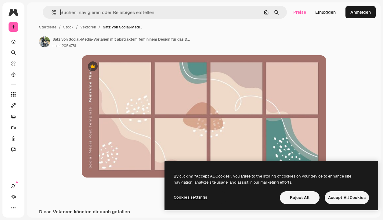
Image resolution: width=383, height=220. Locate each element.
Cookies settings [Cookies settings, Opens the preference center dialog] (190, 197)
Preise (299, 12)
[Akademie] (13, 197)
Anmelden (360, 12)
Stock (68, 27)
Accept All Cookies (347, 197)
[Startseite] (13, 41)
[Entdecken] (13, 74)
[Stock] (13, 63)
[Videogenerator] (16, 127)
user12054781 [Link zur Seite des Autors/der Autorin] (64, 45)
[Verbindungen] (13, 186)
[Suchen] (13, 52)
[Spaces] (16, 105)
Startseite (47, 27)
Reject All (299, 197)
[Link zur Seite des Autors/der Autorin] (44, 41)
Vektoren (88, 27)
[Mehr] (13, 208)
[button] (51, 12)
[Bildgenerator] (16, 116)
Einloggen (325, 12)
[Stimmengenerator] (16, 138)
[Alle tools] (13, 94)
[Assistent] (16, 149)
